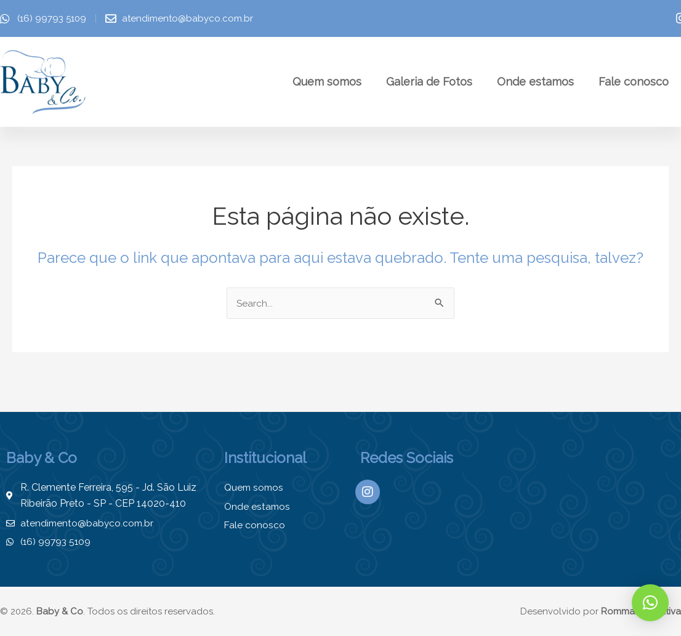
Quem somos (326, 81)
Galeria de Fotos (429, 81)
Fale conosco (633, 81)
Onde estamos (535, 81)
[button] (650, 602)
